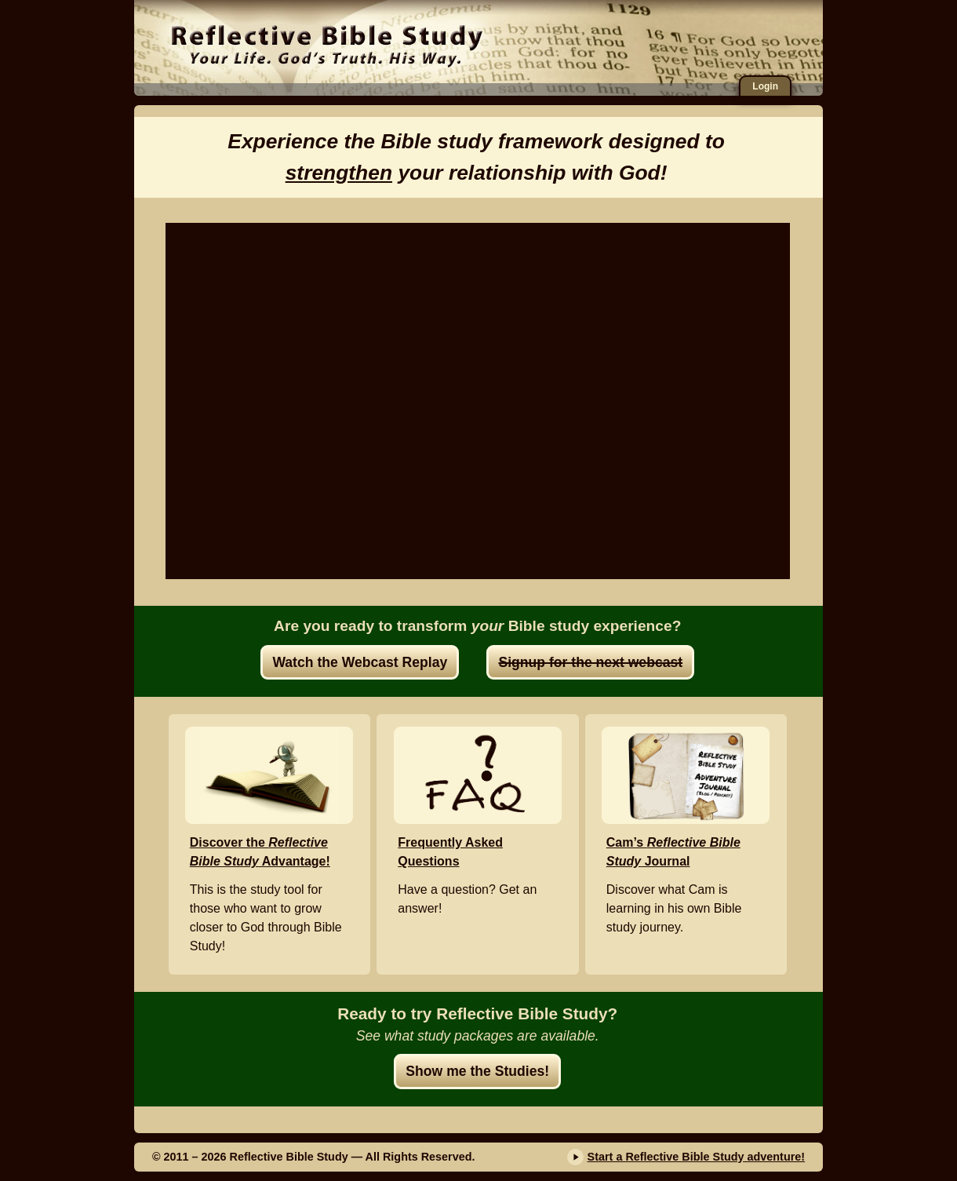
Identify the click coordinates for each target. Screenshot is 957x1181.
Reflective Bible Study (326, 43)
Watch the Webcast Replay (359, 662)
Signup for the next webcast (590, 662)
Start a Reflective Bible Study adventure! (697, 1156)
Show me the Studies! (477, 1071)
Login (765, 86)
